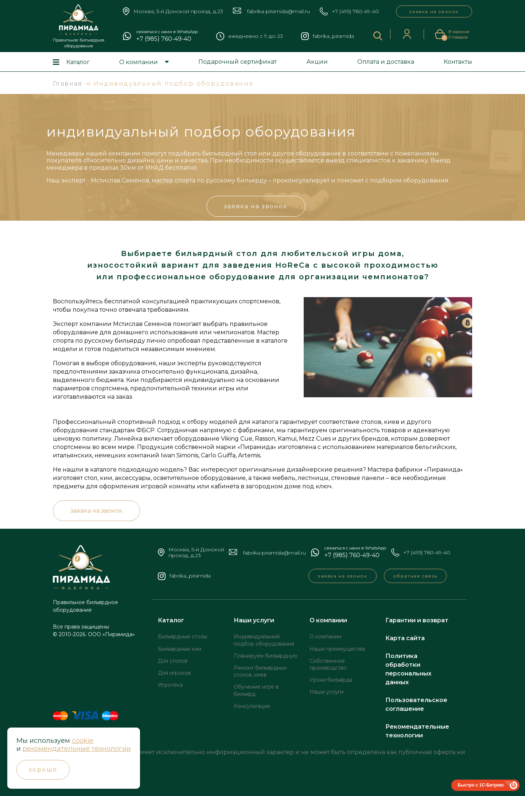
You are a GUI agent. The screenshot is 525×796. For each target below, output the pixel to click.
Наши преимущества (337, 649)
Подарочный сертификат (237, 61)
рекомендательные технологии (77, 749)
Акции (317, 61)
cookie (82, 741)
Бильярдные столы (182, 636)
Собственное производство (328, 664)
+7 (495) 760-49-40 (355, 11)
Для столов (172, 661)
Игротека (170, 685)
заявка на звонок (434, 11)
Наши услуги (254, 620)
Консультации (252, 706)
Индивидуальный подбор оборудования (264, 640)
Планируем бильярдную (266, 656)
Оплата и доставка (385, 61)
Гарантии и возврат (416, 620)
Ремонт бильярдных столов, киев (260, 671)
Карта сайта (405, 638)
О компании (138, 62)
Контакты (458, 61)
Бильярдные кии (179, 649)
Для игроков (174, 673)
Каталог (78, 62)
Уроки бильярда (331, 680)
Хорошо (43, 769)
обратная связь (415, 576)
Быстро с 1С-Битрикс (481, 785)
